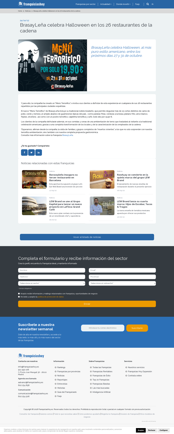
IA (152, 4)
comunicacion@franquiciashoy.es (33, 393)
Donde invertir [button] (122, 4)
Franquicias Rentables (101, 371)
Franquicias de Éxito (100, 375)
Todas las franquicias (100, 367)
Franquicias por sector (85, 4)
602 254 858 (23, 385)
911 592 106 (23, 370)
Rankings (60, 367)
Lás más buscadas (99, 388)
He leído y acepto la (42, 297)
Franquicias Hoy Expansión (138, 371)
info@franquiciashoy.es (28, 367)
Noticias (60, 375)
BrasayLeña (67, 135)
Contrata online (133, 375)
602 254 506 (23, 396)
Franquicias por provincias (67, 371)
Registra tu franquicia (110, 414)
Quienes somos (46, 414)
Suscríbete (137, 328)
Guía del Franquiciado (66, 392)
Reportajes (61, 380)
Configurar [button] (164, 430)
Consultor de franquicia (29, 414)
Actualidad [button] (105, 4)
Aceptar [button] (141, 430)
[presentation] (99, 338)
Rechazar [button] (151, 430)
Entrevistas (61, 384)
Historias (60, 388)
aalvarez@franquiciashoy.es (30, 382)
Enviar (87, 304)
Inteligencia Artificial (100, 392)
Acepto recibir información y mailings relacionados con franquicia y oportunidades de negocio (59, 294)
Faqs (137, 4)
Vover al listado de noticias (87, 237)
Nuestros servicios (135, 367)
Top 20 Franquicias (99, 380)
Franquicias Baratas (100, 384)
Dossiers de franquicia (129, 414)
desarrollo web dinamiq (149, 421)
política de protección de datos (51, 297)
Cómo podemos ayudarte (89, 414)
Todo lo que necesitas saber (65, 414)
